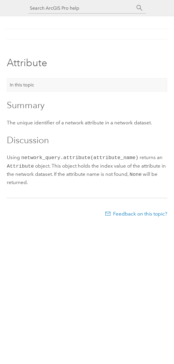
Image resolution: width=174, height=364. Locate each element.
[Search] (139, 8)
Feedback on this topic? (140, 212)
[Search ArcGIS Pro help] (81, 8)
